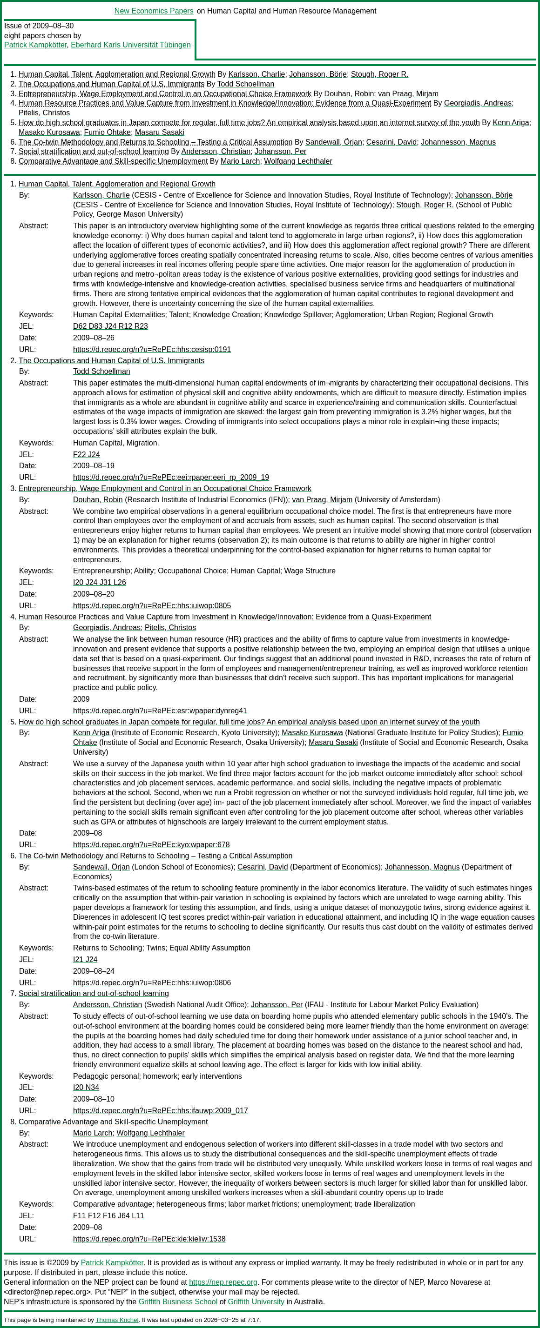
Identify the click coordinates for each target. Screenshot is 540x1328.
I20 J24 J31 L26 (99, 582)
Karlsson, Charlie (257, 74)
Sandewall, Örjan (333, 142)
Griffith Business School (178, 1302)
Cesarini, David (391, 142)
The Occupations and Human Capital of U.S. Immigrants (111, 84)
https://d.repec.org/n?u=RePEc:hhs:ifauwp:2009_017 (160, 1111)
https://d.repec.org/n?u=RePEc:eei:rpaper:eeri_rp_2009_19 (171, 477)
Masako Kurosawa (49, 132)
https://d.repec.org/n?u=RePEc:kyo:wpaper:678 (151, 845)
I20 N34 (86, 1087)
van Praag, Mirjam (408, 94)
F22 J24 (86, 454)
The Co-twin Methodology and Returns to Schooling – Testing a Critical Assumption (155, 142)
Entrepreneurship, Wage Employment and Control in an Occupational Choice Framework (165, 94)
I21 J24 (85, 959)
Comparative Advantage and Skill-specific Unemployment (113, 161)
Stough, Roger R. (380, 74)
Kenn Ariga (511, 122)
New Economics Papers (154, 11)
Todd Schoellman (246, 84)
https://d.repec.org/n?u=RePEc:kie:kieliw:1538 (149, 1239)
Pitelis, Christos (44, 113)
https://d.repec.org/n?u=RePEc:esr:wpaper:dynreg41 (160, 711)
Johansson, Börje (318, 74)
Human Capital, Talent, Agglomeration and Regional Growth (117, 74)
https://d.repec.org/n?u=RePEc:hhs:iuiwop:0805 (152, 606)
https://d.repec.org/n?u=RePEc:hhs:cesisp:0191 (152, 349)
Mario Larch (240, 161)
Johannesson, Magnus (458, 142)
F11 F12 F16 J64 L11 (108, 1216)
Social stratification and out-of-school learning (94, 151)
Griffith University (256, 1302)
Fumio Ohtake (107, 132)
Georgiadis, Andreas (478, 103)
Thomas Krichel (116, 1319)
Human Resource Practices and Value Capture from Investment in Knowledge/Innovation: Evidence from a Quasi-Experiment (225, 103)
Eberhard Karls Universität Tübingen (131, 45)
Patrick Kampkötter (35, 45)
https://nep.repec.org (223, 1282)
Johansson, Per (280, 151)
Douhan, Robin (349, 94)
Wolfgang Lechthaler (298, 161)
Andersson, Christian (216, 151)
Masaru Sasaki (159, 132)
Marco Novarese (454, 1282)
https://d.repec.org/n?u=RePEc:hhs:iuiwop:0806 (152, 983)
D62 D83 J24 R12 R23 (110, 326)
